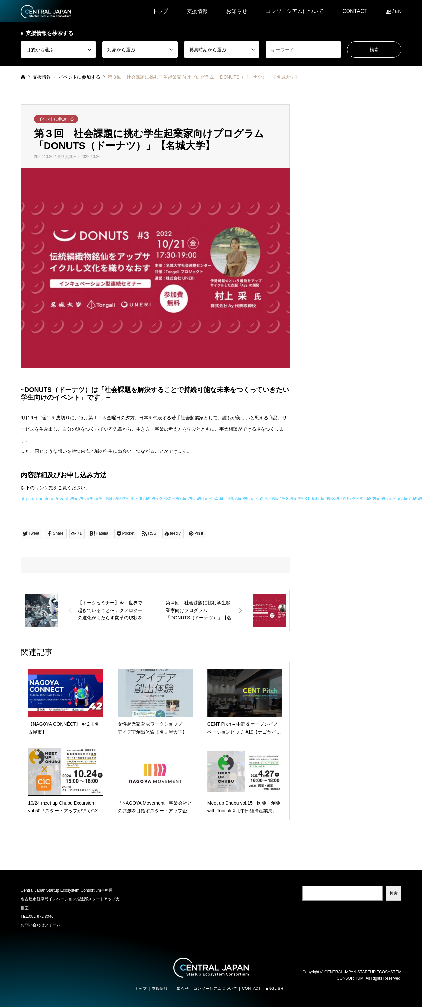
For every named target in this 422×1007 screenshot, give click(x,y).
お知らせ (236, 11)
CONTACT (354, 11)
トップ (160, 11)
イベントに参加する (56, 119)
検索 (394, 893)
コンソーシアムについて (295, 11)
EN (398, 11)
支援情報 (197, 11)
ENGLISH (274, 988)
